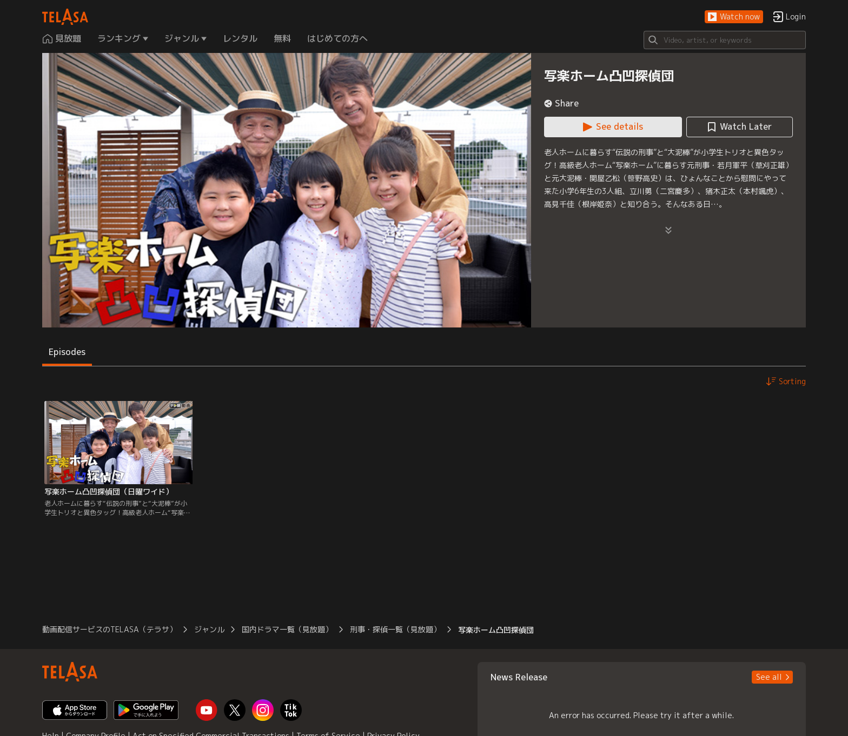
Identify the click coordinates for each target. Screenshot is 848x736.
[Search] (725, 40)
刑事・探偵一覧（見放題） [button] (395, 629)
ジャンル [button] (209, 629)
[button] (734, 17)
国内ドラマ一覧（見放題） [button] (287, 629)
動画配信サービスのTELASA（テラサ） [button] (109, 629)
